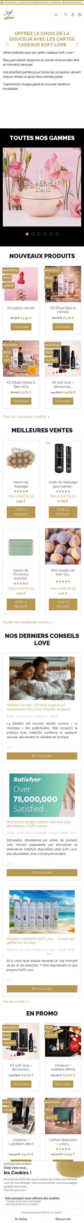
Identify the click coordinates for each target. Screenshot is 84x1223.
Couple (53, 832)
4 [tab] (45, 233)
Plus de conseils (16, 1001)
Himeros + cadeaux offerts (63, 1067)
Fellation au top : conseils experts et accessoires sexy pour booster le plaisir (38, 707)
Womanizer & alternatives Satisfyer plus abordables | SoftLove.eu (39, 824)
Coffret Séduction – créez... (63, 1142)
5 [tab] (51, 233)
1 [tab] (27, 233)
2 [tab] (33, 233)
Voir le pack (21, 326)
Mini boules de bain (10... (63, 572)
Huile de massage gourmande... (63, 484)
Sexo (73, 832)
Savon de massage (20, 484)
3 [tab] (39, 233)
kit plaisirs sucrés (21, 308)
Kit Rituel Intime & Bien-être (21, 384)
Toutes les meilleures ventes (28, 622)
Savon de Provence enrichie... (21, 574)
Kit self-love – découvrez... (63, 384)
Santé (71, 949)
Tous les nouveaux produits (27, 417)
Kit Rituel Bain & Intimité (63, 310)
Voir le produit (21, 512)
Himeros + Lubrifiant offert (21, 1142)
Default (53, 716)
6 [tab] (57, 233)
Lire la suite (42, 756)
